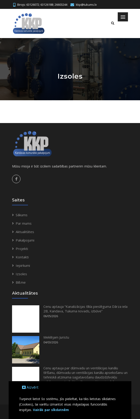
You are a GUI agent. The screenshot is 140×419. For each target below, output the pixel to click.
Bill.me (21, 282)
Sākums (22, 215)
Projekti (22, 248)
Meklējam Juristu (56, 337)
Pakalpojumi (25, 240)
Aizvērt (30, 387)
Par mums (24, 223)
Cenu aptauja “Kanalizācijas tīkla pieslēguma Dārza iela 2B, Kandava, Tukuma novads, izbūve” (85, 308)
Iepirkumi (23, 265)
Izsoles (21, 274)
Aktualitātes (25, 231)
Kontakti (22, 257)
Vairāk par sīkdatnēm (51, 410)
